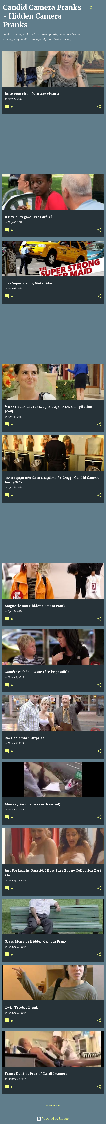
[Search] (91, 7)
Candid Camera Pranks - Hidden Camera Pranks (42, 16)
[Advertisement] (53, 144)
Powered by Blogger (53, 1118)
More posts (53, 1105)
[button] (99, 106)
